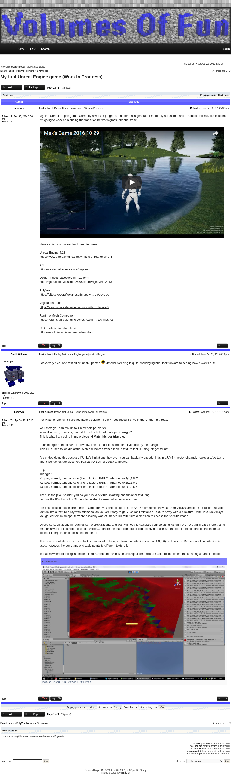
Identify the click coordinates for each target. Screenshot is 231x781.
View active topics (36, 66)
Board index (7, 71)
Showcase (42, 71)
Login (226, 48)
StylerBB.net (123, 773)
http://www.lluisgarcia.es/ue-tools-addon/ (66, 332)
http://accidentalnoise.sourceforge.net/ (65, 269)
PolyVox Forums (25, 71)
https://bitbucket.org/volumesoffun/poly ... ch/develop (74, 294)
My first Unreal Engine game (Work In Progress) (51, 76)
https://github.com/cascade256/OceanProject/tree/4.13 (76, 282)
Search (45, 48)
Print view (8, 95)
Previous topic (208, 95)
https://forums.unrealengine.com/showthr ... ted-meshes (77, 319)
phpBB (100, 770)
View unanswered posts (12, 66)
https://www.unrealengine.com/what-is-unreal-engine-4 (76, 256)
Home (21, 48)
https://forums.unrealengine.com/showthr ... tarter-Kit (74, 307)
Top (4, 346)
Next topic (223, 95)
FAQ (33, 48)
